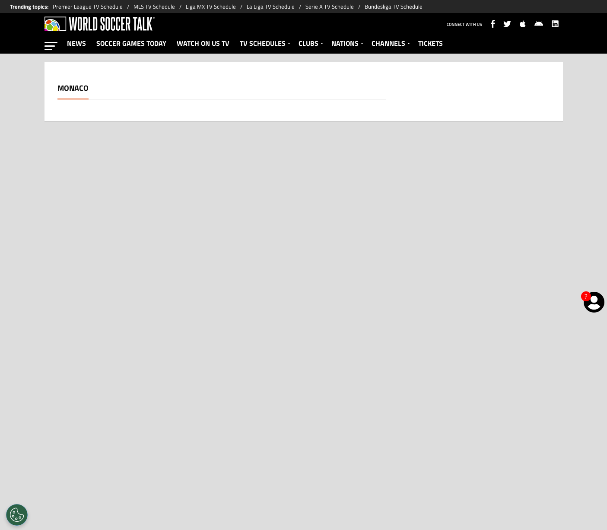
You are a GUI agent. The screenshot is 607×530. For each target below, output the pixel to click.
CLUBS (308, 43)
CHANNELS (388, 43)
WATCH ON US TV (203, 43)
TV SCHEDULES (263, 43)
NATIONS (345, 43)
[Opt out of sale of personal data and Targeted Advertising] (17, 515)
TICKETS (430, 43)
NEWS (76, 43)
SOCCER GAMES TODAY (131, 43)
